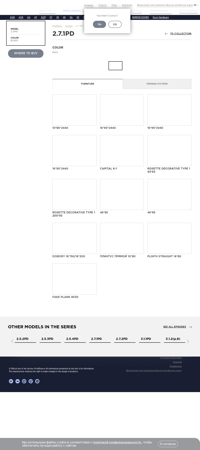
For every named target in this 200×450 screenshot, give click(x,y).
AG (28, 17)
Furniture (87, 84)
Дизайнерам (176, 366)
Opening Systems (157, 84)
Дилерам (177, 362)
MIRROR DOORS (140, 17)
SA (71, 17)
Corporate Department (171, 357)
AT (35, 17)
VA (64, 17)
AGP (43, 17)
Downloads (127, 5)
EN (195, 5)
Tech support (191, 11)
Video (114, 5)
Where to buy (25, 53)
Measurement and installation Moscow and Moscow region (165, 5)
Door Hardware (161, 17)
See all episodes (174, 327)
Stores (137, 11)
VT (51, 17)
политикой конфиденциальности (117, 442)
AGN (12, 17)
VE (57, 17)
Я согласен (168, 444)
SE (78, 17)
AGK (21, 17)
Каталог (69, 26)
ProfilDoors (57, 26)
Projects (103, 5)
